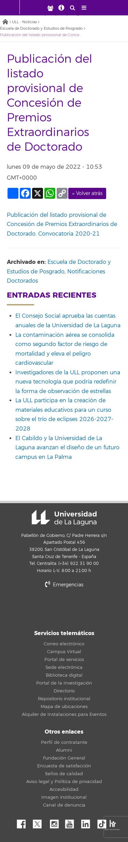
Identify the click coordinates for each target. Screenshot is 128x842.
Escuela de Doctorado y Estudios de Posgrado (41, 28)
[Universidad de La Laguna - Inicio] (13, 7)
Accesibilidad (64, 789)
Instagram (56, 822)
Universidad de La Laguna (64, 518)
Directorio (64, 691)
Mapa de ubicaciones (64, 706)
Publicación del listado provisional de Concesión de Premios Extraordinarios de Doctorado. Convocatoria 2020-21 (62, 224)
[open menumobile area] (83, 8)
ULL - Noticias (24, 22)
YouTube (72, 822)
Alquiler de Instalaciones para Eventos (64, 714)
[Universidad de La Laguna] (36, 7)
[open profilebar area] (50, 8)
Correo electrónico (64, 644)
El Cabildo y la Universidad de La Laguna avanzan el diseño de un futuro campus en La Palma (67, 448)
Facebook (24, 822)
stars (64, 608)
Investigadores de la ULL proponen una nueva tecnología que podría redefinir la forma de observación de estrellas (67, 382)
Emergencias (64, 585)
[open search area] (72, 8)
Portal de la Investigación (64, 683)
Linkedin (88, 822)
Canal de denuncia (64, 805)
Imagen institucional (64, 797)
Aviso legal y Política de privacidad (64, 781)
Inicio (5, 22)
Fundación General (64, 758)
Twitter (40, 822)
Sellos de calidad (64, 774)
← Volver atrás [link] (87, 193)
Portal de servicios (64, 659)
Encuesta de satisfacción (64, 766)
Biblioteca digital (64, 675)
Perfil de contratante (64, 742)
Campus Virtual (64, 652)
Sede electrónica (64, 667)
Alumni (64, 750)
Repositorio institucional (64, 699)
